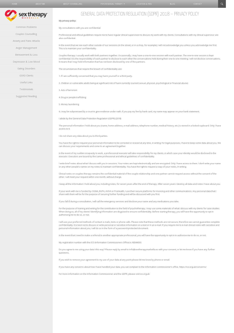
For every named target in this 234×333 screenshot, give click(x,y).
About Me (40, 4)
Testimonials (26, 89)
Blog (172, 4)
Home (14, 4)
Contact (197, 4)
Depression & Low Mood (26, 61)
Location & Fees (144, 4)
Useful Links (26, 82)
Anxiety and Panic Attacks (26, 40)
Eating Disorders (26, 68)
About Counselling (72, 4)
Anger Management (26, 47)
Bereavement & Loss (26, 54)
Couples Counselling (26, 34)
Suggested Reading (26, 96)
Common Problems (26, 27)
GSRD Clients (26, 75)
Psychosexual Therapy (112, 4)
